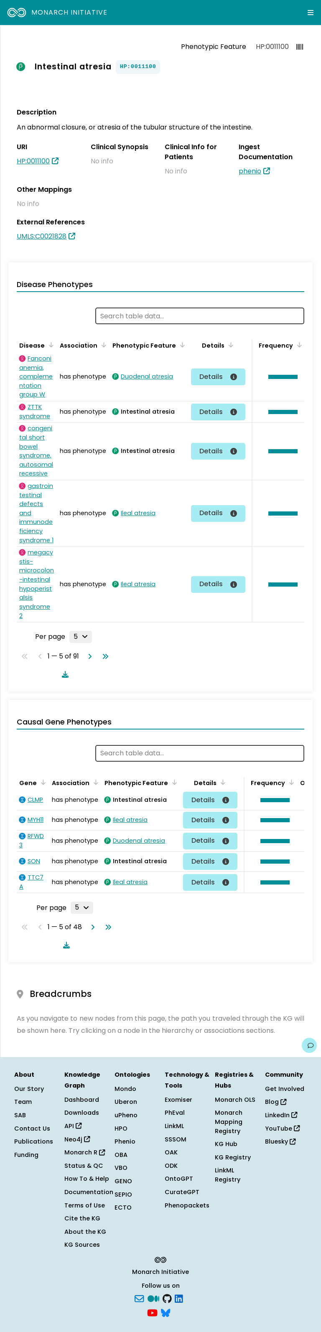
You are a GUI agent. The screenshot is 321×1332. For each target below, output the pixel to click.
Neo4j (77, 1139)
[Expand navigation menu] (310, 12)
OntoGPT (179, 1178)
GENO (123, 1181)
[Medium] (153, 1298)
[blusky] (165, 1312)
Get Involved (284, 1089)
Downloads (81, 1112)
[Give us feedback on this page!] (309, 1045)
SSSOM (175, 1139)
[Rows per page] (80, 637)
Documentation (88, 1192)
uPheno (126, 1115)
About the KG (85, 1232)
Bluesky (280, 1141)
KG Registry (233, 1157)
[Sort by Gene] (42, 782)
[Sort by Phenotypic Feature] (181, 345)
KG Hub (226, 1144)
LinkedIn (281, 1115)
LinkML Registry (227, 1175)
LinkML (174, 1126)
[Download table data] (63, 674)
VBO (121, 1168)
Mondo (125, 1089)
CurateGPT (182, 1192)
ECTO (123, 1207)
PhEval (175, 1112)
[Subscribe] (139, 1298)
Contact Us (32, 1128)
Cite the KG (82, 1218)
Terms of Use (84, 1205)
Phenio (125, 1141)
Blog (275, 1102)
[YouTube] (152, 1312)
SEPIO (123, 1194)
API (73, 1126)
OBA (121, 1155)
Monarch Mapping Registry (228, 1121)
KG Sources (82, 1244)
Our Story (29, 1089)
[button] (281, 377)
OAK (171, 1152)
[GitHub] (167, 1298)
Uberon (126, 1102)
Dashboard (81, 1100)
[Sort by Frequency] (298, 345)
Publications (33, 1141)
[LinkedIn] (179, 1298)
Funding (26, 1155)
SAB (20, 1115)
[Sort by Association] (102, 345)
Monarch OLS (235, 1100)
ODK (171, 1166)
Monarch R (84, 1152)
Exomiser (178, 1100)
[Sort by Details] (229, 345)
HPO (121, 1128)
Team (23, 1102)
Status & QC (83, 1166)
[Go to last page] (103, 656)
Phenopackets (187, 1205)
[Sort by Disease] (50, 345)
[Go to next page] (88, 656)
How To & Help (86, 1178)
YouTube (282, 1128)
